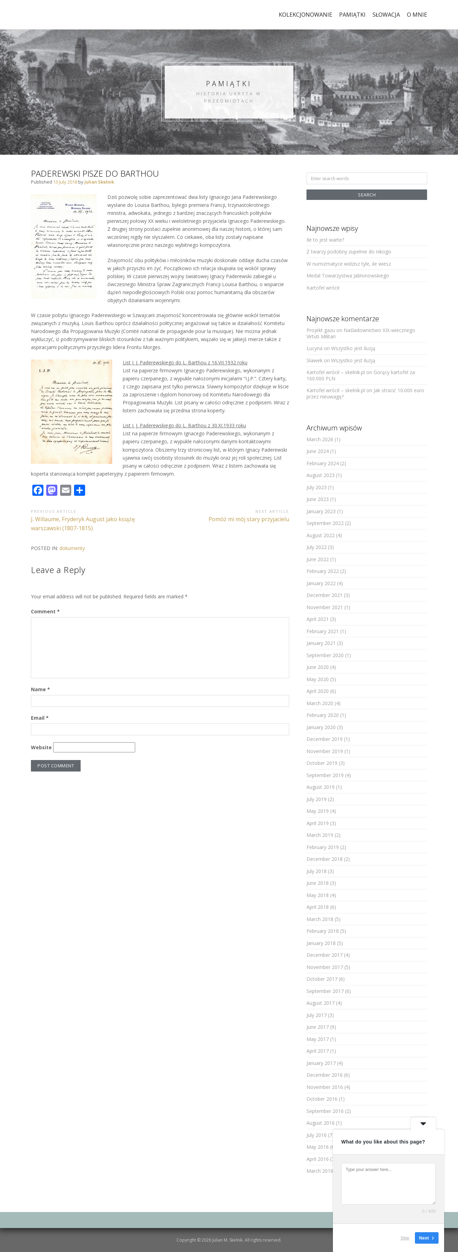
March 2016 (319, 1171)
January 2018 (321, 943)
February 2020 (322, 715)
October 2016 (321, 1099)
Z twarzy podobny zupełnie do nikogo (348, 251)
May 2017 (317, 1039)
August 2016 (320, 1123)
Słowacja (386, 14)
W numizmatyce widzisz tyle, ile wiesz (348, 263)
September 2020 (325, 655)
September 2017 (325, 991)
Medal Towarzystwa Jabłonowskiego (347, 275)
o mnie (417, 14)
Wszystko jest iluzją (353, 348)
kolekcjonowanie (305, 14)
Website (41, 747)
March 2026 (319, 439)
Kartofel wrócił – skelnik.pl (335, 372)
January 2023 (321, 511)
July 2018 (316, 871)
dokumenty (72, 548)
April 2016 (317, 1159)
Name (40, 689)
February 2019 (322, 847)
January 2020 (321, 727)
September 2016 (325, 1111)
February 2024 (322, 463)
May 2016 (317, 1147)
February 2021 (322, 631)
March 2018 (319, 919)
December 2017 (324, 955)
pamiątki (352, 14)
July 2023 (316, 487)
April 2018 (317, 907)
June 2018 (317, 883)
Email (40, 717)
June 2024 (317, 451)
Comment (45, 611)
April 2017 (317, 1051)
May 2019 (317, 811)
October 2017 (321, 979)
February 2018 (322, 931)
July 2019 (316, 799)
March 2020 (319, 703)
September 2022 (325, 523)
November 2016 (324, 1087)
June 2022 (317, 559)
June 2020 (317, 667)
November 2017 (324, 967)
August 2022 (320, 535)
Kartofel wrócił (323, 287)
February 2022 (322, 571)
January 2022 (321, 583)
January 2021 (321, 643)
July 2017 (316, 1015)
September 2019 (325, 775)
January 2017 (321, 1063)
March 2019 (319, 835)
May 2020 (317, 679)
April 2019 (317, 823)
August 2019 (320, 787)
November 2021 (324, 607)
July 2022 (316, 547)
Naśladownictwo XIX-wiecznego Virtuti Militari (360, 333)
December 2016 (324, 1075)
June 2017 (317, 1027)
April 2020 (317, 691)
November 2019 (324, 751)
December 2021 (324, 595)
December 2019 (324, 739)
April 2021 (317, 619)
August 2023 (320, 475)
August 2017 (320, 1003)
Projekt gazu (320, 330)
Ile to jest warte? (325, 239)
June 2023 (317, 499)
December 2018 (324, 859)
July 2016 (316, 1135)
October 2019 (321, 763)
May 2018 (317, 895)
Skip (405, 1238)
